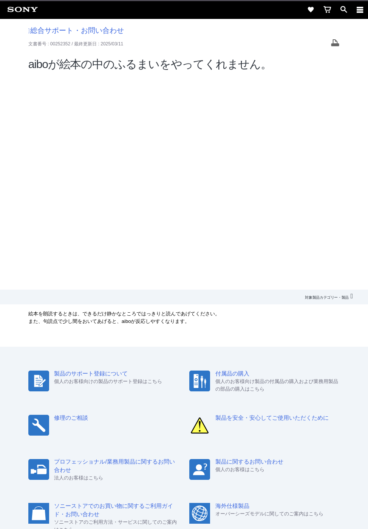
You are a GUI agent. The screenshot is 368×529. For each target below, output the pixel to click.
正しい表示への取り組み (184, 492)
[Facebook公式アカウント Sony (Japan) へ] (208, 433)
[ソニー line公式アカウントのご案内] (159, 433)
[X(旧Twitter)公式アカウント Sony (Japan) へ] (176, 433)
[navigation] (360, 9)
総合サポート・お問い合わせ (76, 30)
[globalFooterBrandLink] (184, 514)
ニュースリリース (194, 414)
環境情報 (230, 414)
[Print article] (335, 43)
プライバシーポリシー (184, 483)
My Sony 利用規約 (267, 414)
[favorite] (310, 9)
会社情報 (90, 414)
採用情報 (117, 414)
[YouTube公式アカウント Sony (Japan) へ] (192, 433)
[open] (344, 9)
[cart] (327, 9)
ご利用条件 (184, 475)
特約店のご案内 (150, 414)
